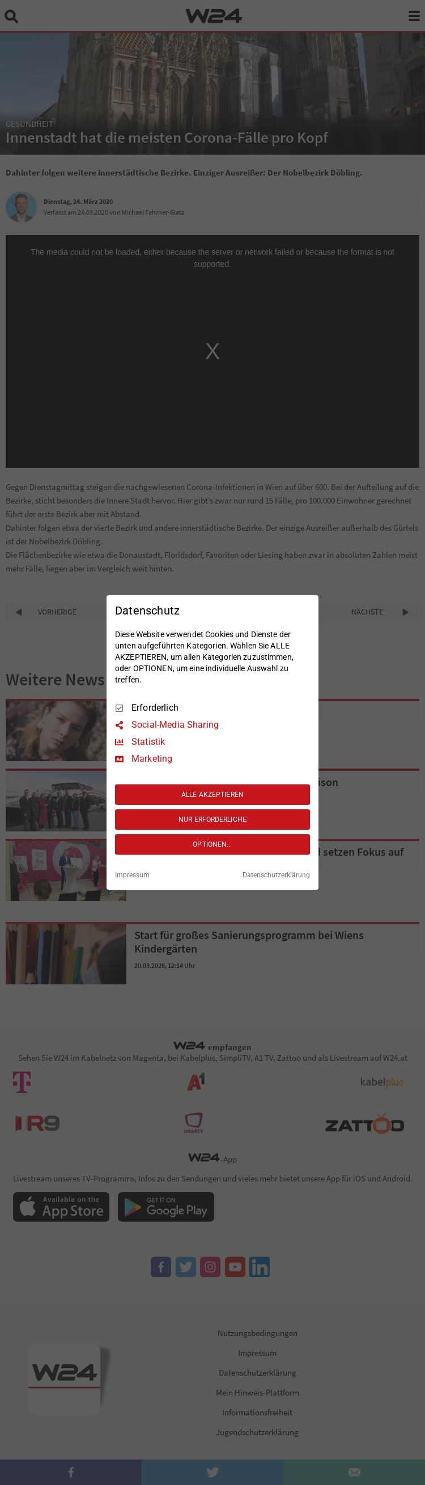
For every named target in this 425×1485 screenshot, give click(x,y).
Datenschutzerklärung (276, 875)
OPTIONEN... (212, 844)
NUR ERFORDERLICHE (212, 819)
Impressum (132, 875)
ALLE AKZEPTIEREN (212, 795)
